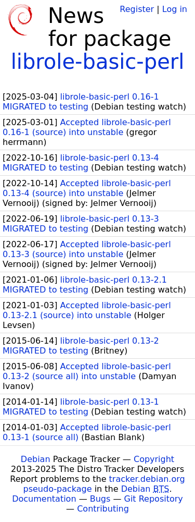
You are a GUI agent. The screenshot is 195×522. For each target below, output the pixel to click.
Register (137, 9)
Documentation (44, 499)
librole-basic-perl (98, 62)
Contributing (103, 509)
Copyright (154, 459)
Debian (35, 459)
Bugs (100, 499)
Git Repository (153, 499)
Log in (174, 9)
